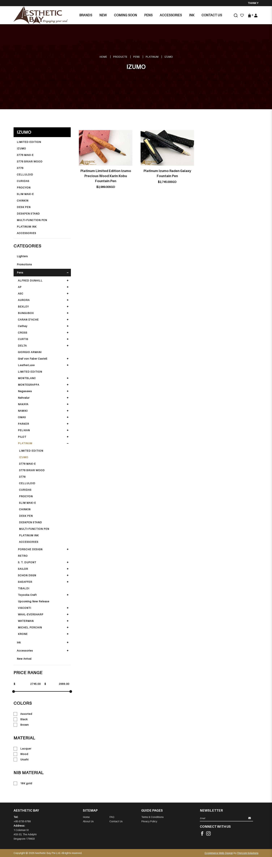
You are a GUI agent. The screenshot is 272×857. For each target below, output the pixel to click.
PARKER (23, 423)
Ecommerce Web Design (219, 852)
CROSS (22, 332)
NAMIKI (23, 410)
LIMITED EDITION (29, 141)
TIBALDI (23, 588)
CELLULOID (25, 174)
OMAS (22, 417)
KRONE (23, 633)
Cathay (22, 326)
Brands (85, 15)
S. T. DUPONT (27, 562)
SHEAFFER (25, 581)
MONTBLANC (27, 378)
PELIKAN (24, 430)
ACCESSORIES (26, 233)
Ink (19, 642)
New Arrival (24, 658)
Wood (21, 754)
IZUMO (168, 56)
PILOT (22, 436)
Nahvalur (23, 397)
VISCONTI (24, 607)
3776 (20, 167)
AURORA (24, 300)
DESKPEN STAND (28, 213)
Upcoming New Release (33, 601)
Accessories (25, 650)
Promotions (24, 264)
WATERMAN (26, 620)
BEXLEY (23, 306)
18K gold (23, 783)
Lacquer (22, 748)
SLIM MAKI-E (25, 194)
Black (21, 719)
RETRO (23, 555)
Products (120, 56)
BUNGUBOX (26, 313)
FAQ (111, 816)
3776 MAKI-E (25, 154)
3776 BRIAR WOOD (29, 161)
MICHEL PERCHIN (30, 627)
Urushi (21, 759)
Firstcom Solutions (247, 852)
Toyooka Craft (27, 594)
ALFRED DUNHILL (30, 280)
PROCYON (24, 187)
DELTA (22, 345)
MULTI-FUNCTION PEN (32, 220)
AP (20, 287)
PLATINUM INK (27, 226)
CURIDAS (23, 181)
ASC (20, 293)
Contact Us (116, 821)
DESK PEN (24, 207)
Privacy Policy (149, 821)
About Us (88, 821)
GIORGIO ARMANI (30, 352)
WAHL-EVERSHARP (30, 614)
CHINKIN (22, 200)
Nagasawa (25, 391)
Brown (21, 725)
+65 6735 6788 (22, 821)
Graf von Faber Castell (32, 358)
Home (103, 56)
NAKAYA (23, 404)
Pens (136, 56)
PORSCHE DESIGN (30, 549)
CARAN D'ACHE (28, 319)
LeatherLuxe (26, 365)
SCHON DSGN (27, 575)
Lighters (22, 256)
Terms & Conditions (152, 816)
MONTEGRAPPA (28, 384)
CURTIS (23, 339)
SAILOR (23, 568)
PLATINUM (152, 56)
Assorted (23, 714)
